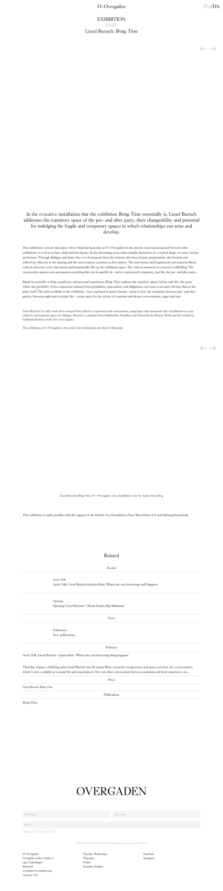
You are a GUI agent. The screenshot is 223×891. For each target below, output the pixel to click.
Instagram (149, 858)
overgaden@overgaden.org (37, 871)
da (216, 6)
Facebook (148, 854)
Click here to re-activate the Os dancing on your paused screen (111, 843)
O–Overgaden (111, 6)
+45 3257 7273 (30, 875)
